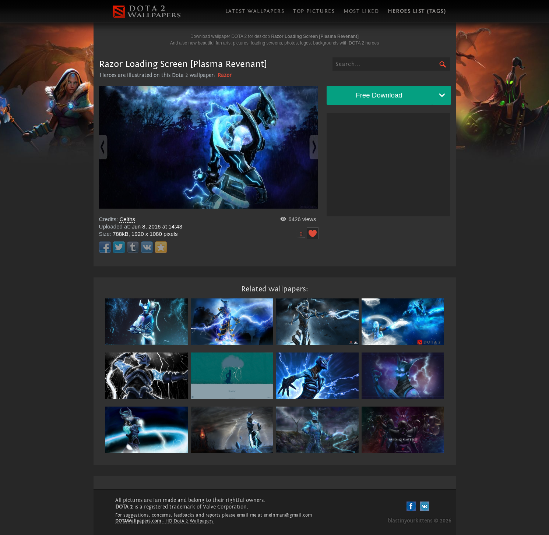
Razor (225, 75)
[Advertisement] (388, 164)
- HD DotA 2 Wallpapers (164, 521)
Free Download (379, 95)
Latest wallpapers (255, 11)
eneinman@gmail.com (288, 515)
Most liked (361, 11)
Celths (127, 219)
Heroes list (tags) (417, 11)
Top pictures (314, 11)
